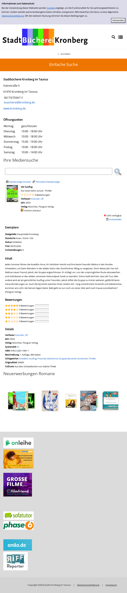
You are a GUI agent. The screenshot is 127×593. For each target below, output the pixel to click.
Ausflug (33, 358)
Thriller (92, 358)
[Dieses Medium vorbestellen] (113, 219)
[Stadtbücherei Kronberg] (45, 36)
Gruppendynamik (67, 358)
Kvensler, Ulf (37, 198)
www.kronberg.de (14, 108)
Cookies (51, 7)
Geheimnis (52, 358)
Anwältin (23, 358)
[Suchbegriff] (58, 171)
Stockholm (82, 358)
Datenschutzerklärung (13, 15)
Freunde (42, 358)
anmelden (65, 53)
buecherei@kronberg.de (19, 102)
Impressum (111, 584)
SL (18, 346)
